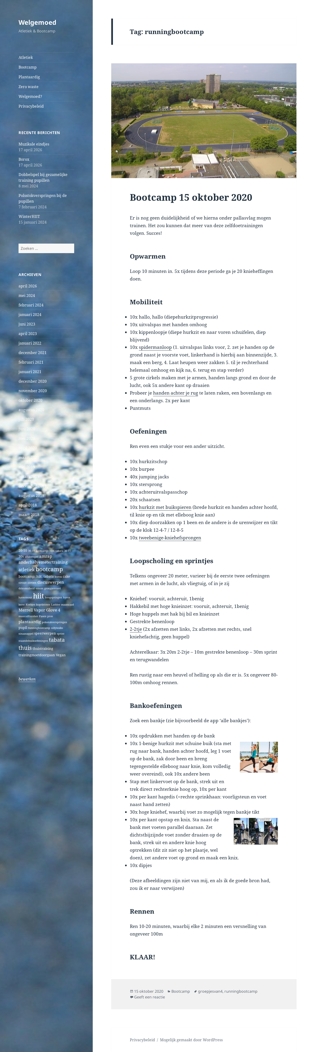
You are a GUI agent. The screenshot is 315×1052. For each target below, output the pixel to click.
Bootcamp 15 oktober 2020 (191, 197)
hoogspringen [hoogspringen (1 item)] (53, 597)
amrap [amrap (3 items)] (45, 556)
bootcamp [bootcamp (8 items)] (49, 569)
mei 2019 (27, 467)
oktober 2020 (30, 400)
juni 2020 (27, 428)
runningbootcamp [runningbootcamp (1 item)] (39, 628)
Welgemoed (37, 22)
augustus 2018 (31, 495)
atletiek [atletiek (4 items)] (27, 569)
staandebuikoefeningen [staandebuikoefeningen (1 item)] (33, 640)
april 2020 (28, 448)
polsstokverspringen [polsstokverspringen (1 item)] (54, 622)
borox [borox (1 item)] (58, 576)
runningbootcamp (240, 991)
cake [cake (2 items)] (66, 576)
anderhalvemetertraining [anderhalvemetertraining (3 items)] (43, 562)
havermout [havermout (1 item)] (25, 597)
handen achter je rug (175, 393)
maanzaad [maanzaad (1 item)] (67, 604)
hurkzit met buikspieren (165, 507)
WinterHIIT (29, 216)
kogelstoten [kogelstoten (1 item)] (43, 604)
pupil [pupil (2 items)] (23, 627)
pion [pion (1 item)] (50, 616)
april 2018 (28, 505)
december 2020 (33, 381)
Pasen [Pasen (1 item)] (42, 616)
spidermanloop (155, 347)
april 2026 (28, 286)
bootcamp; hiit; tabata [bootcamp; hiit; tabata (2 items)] (36, 576)
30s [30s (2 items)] (21, 556)
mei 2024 (27, 295)
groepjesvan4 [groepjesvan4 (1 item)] (52, 588)
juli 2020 (26, 419)
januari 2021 (30, 371)
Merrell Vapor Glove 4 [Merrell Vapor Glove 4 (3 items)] (39, 610)
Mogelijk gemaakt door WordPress (191, 1039)
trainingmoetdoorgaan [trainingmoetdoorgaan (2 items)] (37, 655)
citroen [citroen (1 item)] (32, 582)
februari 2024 (31, 305)
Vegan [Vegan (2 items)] (61, 655)
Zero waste (29, 86)
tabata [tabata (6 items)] (57, 639)
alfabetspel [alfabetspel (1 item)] (31, 556)
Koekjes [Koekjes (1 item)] (30, 604)
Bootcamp (28, 67)
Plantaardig (29, 77)
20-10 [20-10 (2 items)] (23, 550)
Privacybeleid (31, 106)
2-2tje (136, 629)
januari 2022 (30, 343)
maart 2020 (29, 457)
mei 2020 (27, 438)
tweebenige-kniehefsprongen (170, 538)
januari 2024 (30, 314)
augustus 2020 (31, 409)
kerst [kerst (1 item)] (22, 604)
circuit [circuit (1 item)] (23, 582)
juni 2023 (27, 324)
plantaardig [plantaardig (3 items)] (30, 621)
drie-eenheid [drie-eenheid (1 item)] (27, 588)
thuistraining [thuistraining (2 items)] (43, 648)
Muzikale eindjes (34, 144)
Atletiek (26, 57)
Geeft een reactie (149, 997)
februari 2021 (31, 362)
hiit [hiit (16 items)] (38, 596)
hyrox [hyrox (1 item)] (66, 597)
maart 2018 (29, 514)
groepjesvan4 (210, 991)
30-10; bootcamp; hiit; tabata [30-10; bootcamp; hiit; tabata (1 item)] (45, 550)
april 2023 (28, 333)
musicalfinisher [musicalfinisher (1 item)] (28, 616)
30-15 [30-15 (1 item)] (67, 550)
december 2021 (33, 352)
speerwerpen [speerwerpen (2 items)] (45, 633)
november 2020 (33, 390)
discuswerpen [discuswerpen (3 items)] (50, 582)
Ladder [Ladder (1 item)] (55, 604)
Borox (24, 159)
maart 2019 (29, 476)
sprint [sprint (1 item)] (60, 633)
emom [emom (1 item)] (39, 588)
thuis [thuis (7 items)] (25, 647)
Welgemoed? (30, 96)
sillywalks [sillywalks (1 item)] (57, 628)
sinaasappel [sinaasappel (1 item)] (26, 633)
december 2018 (33, 486)
